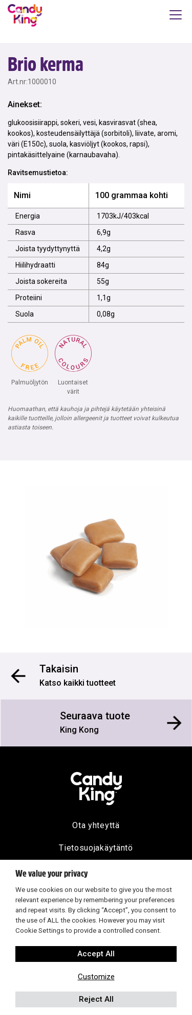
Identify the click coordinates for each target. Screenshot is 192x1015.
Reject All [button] (96, 999)
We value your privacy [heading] (51, 873)
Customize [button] (96, 976)
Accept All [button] (96, 953)
